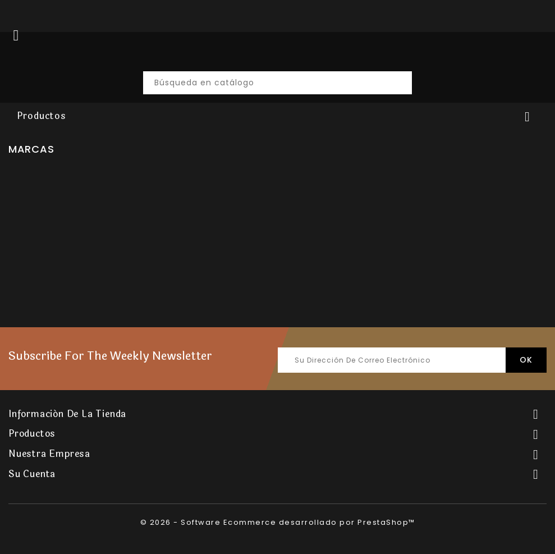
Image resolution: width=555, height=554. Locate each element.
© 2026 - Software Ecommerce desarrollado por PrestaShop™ (277, 522)
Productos (41, 116)
